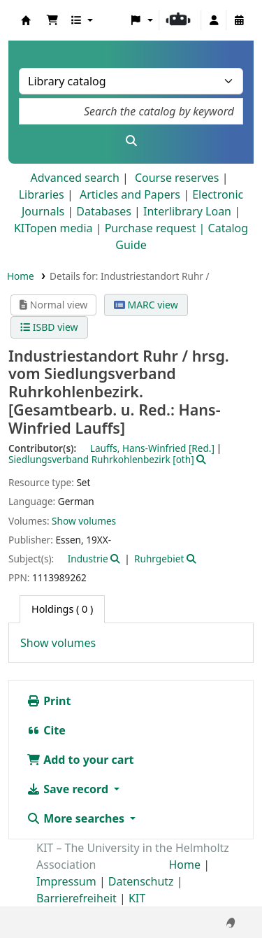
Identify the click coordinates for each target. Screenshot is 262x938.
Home (20, 276)
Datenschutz (141, 881)
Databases (103, 211)
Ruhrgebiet (159, 558)
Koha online (26, 20)
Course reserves (177, 177)
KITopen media (53, 228)
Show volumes (84, 520)
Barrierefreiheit (76, 898)
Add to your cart (80, 759)
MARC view (146, 304)
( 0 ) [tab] (62, 609)
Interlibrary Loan (187, 211)
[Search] (131, 140)
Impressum (66, 881)
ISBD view (49, 327)
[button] (52, 20)
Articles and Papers (130, 194)
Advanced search (74, 177)
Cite (46, 730)
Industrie (88, 558)
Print (49, 701)
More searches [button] (77, 818)
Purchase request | (156, 228)
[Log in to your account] (214, 20)
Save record (69, 789)
